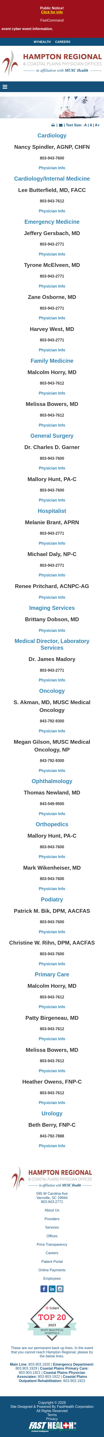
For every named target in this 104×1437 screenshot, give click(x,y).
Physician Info (52, 168)
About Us (52, 1210)
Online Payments (52, 1270)
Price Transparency (52, 1244)
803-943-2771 (52, 1202)
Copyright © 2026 (52, 1403)
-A (85, 125)
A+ (97, 125)
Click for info (52, 12)
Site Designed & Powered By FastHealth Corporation (52, 1407)
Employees (52, 1278)
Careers (62, 42)
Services (52, 1227)
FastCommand (52, 20)
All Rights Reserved (52, 1411)
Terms (52, 1415)
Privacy (52, 1419)
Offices (52, 1236)
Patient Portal (52, 1262)
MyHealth (42, 42)
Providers (52, 1219)
